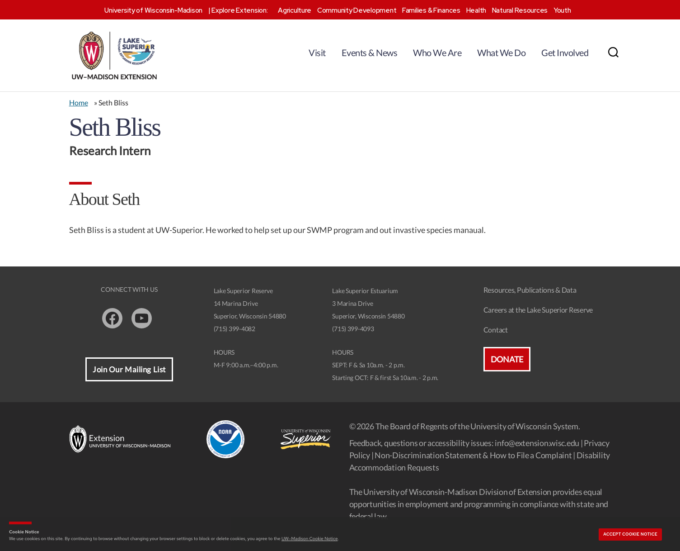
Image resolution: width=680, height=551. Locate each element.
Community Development (356, 10)
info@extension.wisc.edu (537, 443)
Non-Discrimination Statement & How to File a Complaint (473, 455)
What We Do (501, 52)
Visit (317, 52)
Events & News (370, 52)
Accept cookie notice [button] (630, 534)
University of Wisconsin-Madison (153, 10)
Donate (507, 359)
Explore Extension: (239, 10)
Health (476, 10)
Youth (562, 10)
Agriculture (294, 10)
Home (78, 102)
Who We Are (437, 52)
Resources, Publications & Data (530, 289)
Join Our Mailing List (129, 369)
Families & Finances (431, 10)
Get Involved (564, 52)
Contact (495, 329)
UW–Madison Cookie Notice (309, 539)
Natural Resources (520, 10)
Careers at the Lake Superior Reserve (538, 309)
